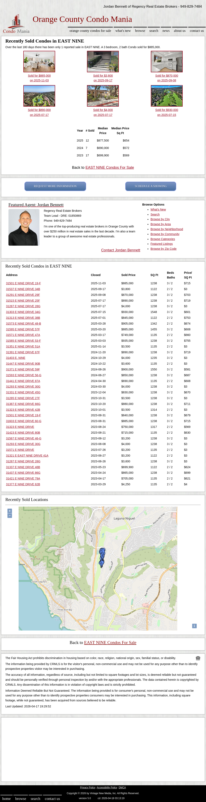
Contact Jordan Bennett (120, 250)
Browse (140, 31)
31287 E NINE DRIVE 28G (23, 306)
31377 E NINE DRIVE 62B (23, 484)
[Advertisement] (103, 748)
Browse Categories (163, 239)
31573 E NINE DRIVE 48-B (23, 323)
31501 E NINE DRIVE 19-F (23, 283)
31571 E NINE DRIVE (20, 449)
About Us (180, 31)
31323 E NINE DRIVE (20, 426)
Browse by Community (165, 234)
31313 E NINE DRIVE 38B (23, 317)
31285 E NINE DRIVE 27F (23, 398)
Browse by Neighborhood (167, 229)
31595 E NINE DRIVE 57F (23, 329)
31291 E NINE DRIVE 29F (23, 294)
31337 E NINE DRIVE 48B (23, 467)
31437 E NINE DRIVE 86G (23, 472)
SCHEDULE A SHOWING (151, 186)
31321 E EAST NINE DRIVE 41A (27, 455)
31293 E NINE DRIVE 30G (23, 386)
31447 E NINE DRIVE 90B (23, 363)
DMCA (122, 787)
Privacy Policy (87, 787)
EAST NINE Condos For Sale (110, 167)
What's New (123, 31)
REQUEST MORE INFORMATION (55, 186)
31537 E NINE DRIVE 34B (23, 289)
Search (153, 31)
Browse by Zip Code (164, 248)
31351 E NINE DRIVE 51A (23, 346)
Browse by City (160, 219)
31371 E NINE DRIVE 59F (23, 369)
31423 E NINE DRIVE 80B (23, 432)
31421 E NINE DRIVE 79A (23, 478)
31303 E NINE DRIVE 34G (23, 312)
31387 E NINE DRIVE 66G (23, 404)
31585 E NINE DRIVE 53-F (23, 340)
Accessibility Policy (107, 787)
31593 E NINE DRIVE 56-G (23, 375)
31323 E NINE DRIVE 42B (23, 409)
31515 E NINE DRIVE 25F (23, 300)
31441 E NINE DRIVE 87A (23, 381)
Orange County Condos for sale (90, 31)
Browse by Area (161, 224)
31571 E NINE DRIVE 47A (23, 335)
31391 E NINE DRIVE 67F (23, 352)
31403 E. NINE (15, 357)
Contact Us (197, 31)
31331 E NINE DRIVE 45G (23, 392)
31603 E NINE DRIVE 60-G (23, 421)
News (166, 31)
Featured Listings (162, 243)
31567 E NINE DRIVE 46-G (23, 438)
